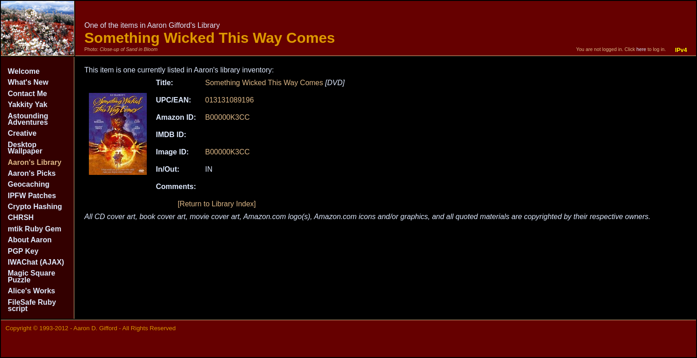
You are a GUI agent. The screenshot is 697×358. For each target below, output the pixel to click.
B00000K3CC (227, 117)
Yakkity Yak (27, 104)
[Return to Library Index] (217, 204)
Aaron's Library (35, 162)
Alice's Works (31, 291)
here (641, 49)
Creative (22, 133)
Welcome (24, 71)
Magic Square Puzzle (31, 276)
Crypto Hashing (35, 206)
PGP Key (23, 251)
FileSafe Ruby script (32, 305)
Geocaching (29, 184)
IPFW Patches (32, 195)
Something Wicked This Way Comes (264, 83)
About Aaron (30, 240)
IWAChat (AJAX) (36, 262)
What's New (28, 82)
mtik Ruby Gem (34, 229)
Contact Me (27, 93)
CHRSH (21, 217)
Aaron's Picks (32, 173)
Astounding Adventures (28, 119)
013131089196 (229, 100)
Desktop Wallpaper (25, 148)
